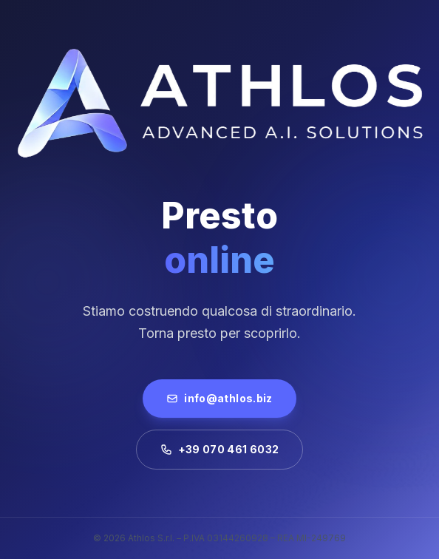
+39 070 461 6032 (219, 449)
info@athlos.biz (219, 398)
